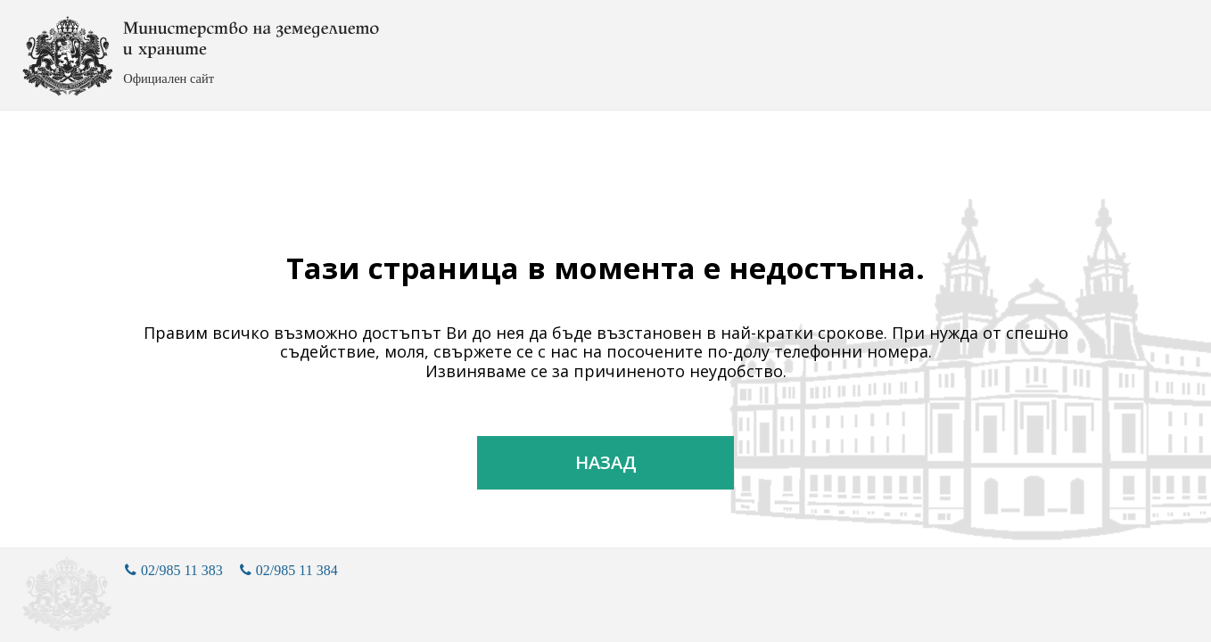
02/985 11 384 (289, 570)
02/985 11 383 (174, 570)
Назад (606, 462)
